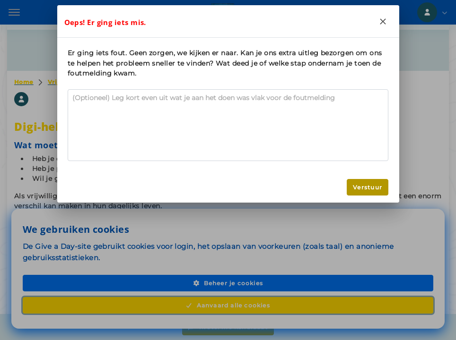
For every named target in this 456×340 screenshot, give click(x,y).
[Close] (383, 21)
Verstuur (367, 187)
